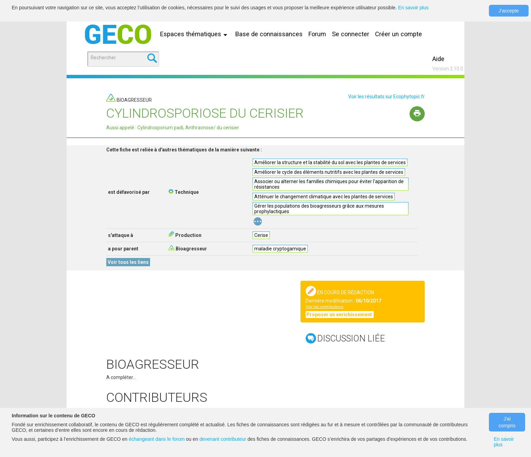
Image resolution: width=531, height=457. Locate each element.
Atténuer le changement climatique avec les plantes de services (323, 196)
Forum (317, 34)
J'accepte (509, 10)
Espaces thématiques (195, 34)
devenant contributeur (222, 439)
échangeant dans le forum (157, 439)
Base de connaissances (269, 34)
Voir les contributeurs (324, 307)
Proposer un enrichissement (339, 314)
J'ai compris (507, 422)
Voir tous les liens (128, 262)
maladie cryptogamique (280, 248)
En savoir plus (413, 7)
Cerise (261, 235)
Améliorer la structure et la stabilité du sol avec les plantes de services (330, 162)
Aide (438, 58)
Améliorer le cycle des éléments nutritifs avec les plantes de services (328, 172)
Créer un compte (398, 34)
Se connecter (350, 34)
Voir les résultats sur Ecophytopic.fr (386, 96)
